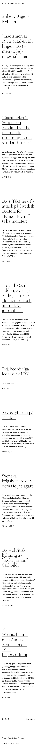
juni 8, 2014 (6, 697)
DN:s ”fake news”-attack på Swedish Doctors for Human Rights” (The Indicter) (18, 211)
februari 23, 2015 (8, 452)
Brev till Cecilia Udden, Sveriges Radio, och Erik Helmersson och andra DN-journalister (16, 298)
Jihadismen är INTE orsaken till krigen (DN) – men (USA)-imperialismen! (17, 46)
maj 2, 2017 (6, 261)
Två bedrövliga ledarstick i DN (15, 371)
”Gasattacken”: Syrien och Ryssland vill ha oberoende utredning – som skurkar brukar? (17, 130)
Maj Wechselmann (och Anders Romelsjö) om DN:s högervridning (15, 642)
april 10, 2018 (6, 177)
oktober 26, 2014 (7, 605)
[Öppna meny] (34, 3)
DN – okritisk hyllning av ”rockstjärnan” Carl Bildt (15, 558)
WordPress (14, 743)
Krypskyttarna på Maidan (17, 415)
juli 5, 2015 (5, 388)
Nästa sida (30, 719)
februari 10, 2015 (8, 526)
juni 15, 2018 (6, 93)
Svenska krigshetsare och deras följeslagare (18, 480)
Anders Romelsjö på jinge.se (13, 3)
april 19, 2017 (6, 345)
